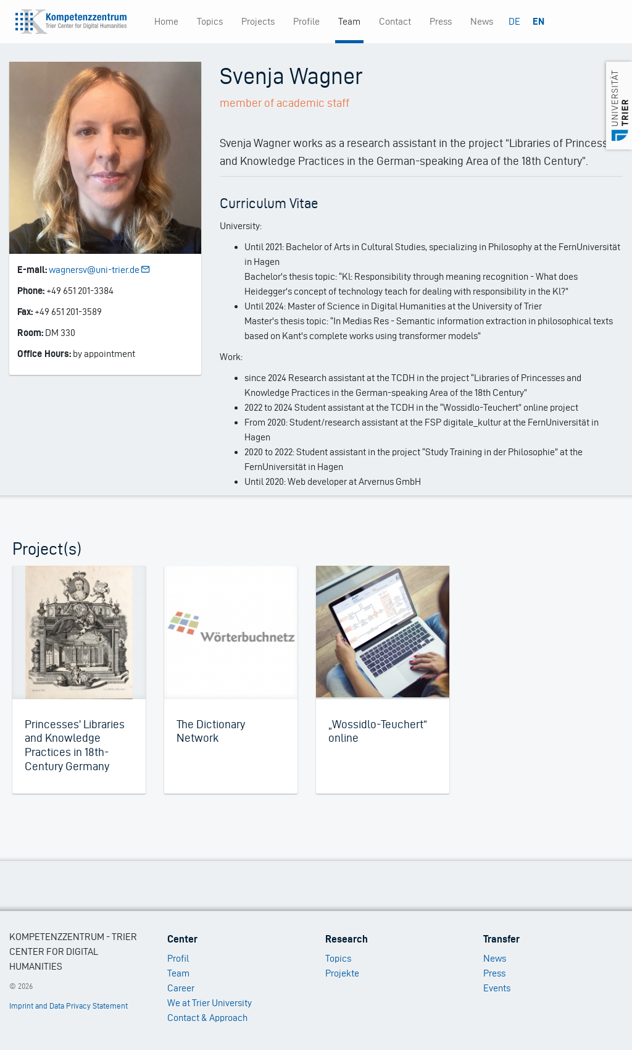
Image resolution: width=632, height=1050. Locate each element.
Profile (306, 21)
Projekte (342, 973)
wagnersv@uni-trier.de (100, 269)
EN (538, 21)
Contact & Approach (207, 1017)
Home (166, 21)
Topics (210, 21)
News (481, 21)
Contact (395, 21)
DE (514, 21)
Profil (178, 958)
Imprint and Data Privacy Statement (68, 1006)
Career (180, 988)
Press (441, 21)
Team (349, 21)
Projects (258, 21)
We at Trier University (209, 1003)
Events (496, 988)
